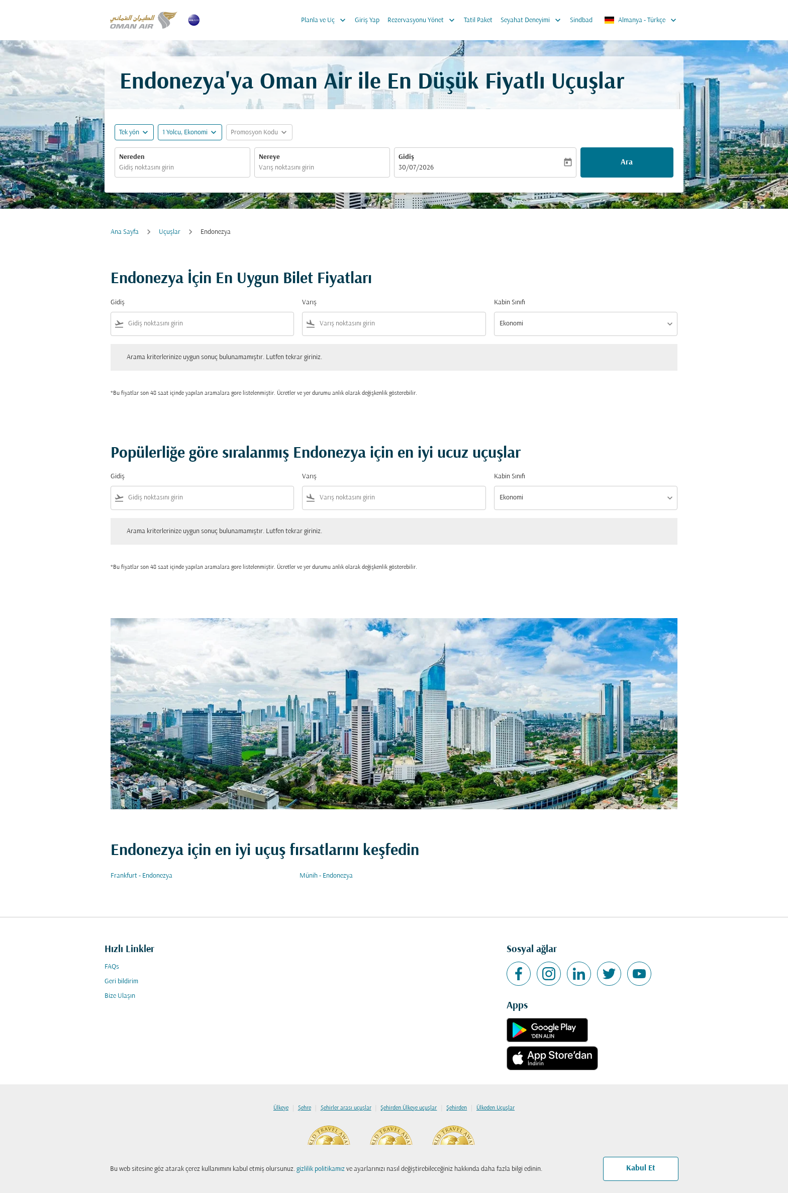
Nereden (132, 157)
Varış (309, 302)
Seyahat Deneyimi (533, 20)
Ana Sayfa (125, 232)
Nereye (269, 157)
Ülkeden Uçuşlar (495, 1108)
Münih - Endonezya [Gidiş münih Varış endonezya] (326, 876)
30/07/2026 (416, 168)
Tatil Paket (478, 20)
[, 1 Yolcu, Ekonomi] (185, 132)
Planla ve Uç (326, 20)
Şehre (304, 1108)
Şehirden (456, 1108)
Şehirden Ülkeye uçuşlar (408, 1108)
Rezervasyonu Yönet (423, 20)
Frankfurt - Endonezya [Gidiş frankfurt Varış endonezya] (141, 876)
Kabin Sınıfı (509, 302)
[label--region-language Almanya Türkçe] (641, 20)
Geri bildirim (121, 981)
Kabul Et (640, 1168)
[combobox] (182, 167)
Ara (627, 162)
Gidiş (406, 157)
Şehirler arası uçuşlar (346, 1108)
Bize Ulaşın (120, 996)
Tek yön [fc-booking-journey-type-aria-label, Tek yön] (129, 132)
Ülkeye (280, 1108)
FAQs (112, 967)
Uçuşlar (169, 232)
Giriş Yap (367, 20)
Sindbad (581, 20)
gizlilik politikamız (321, 1169)
